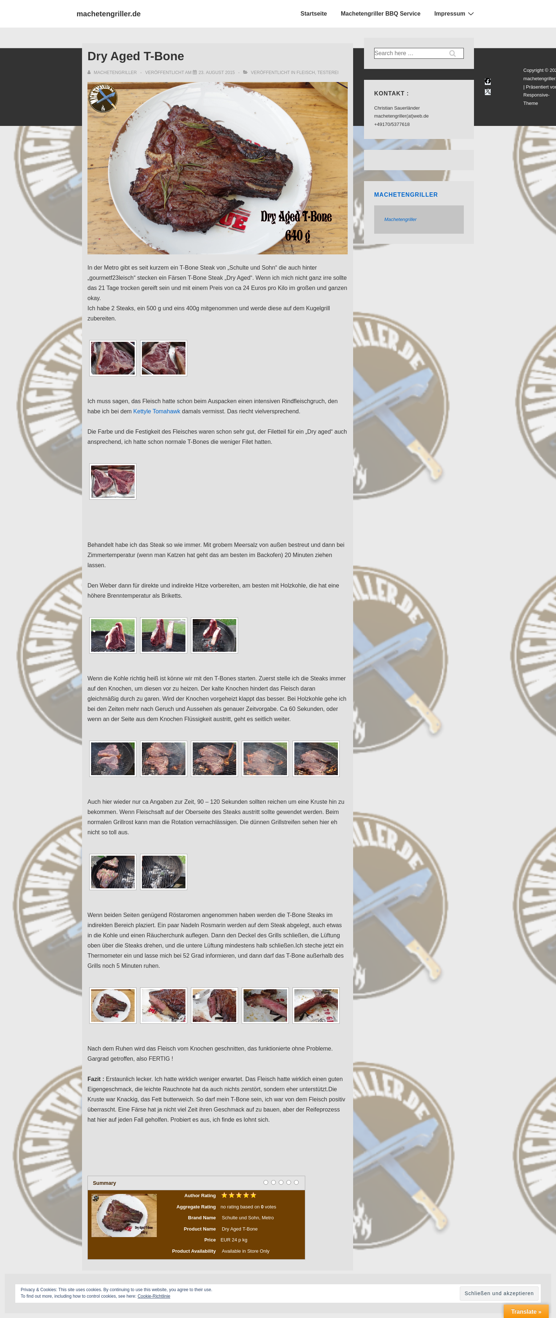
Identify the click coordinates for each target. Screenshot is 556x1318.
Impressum (455, 13)
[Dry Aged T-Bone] (217, 72)
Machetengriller (406, 195)
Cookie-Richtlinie (154, 1296)
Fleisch (306, 72)
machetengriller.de (109, 14)
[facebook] (488, 82)
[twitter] (488, 92)
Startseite (314, 14)
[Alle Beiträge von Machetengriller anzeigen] (112, 72)
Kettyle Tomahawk (156, 411)
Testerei (328, 72)
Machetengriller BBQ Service (381, 14)
